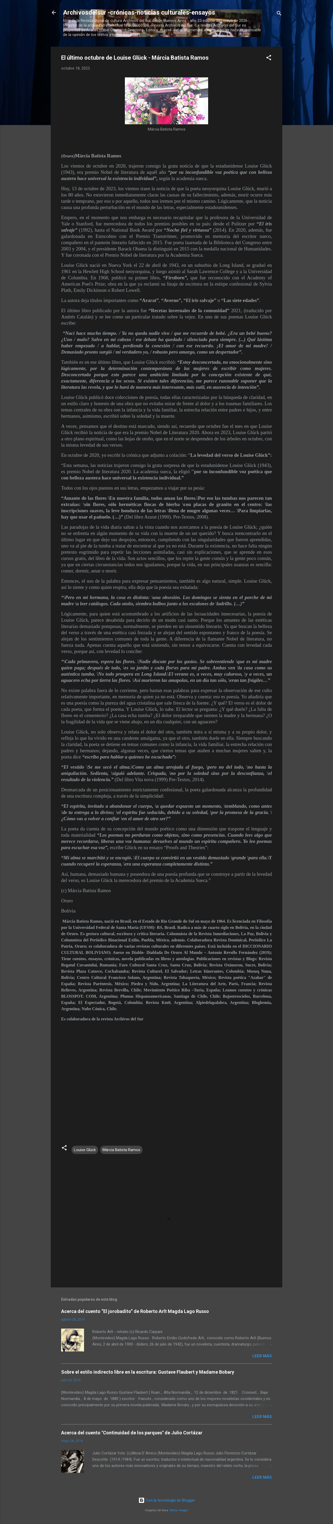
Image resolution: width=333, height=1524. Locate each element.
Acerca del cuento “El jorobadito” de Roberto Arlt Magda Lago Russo (135, 1311)
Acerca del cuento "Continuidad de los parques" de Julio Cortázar (131, 1432)
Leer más (262, 1356)
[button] (269, 58)
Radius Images (179, 1510)
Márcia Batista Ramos (121, 1149)
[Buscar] (279, 14)
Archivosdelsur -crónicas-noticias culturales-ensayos (139, 12)
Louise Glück (85, 1149)
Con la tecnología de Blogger (166, 1500)
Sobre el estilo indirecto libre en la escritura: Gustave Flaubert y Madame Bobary (147, 1372)
